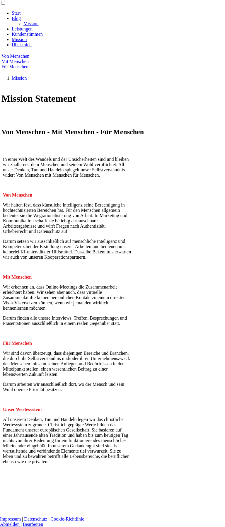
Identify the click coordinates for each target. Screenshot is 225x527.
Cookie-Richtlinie (67, 518)
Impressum (10, 518)
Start (16, 13)
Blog (16, 18)
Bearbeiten (33, 524)
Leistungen (22, 28)
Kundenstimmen (27, 34)
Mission (31, 23)
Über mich (22, 44)
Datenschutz (35, 518)
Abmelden (10, 524)
